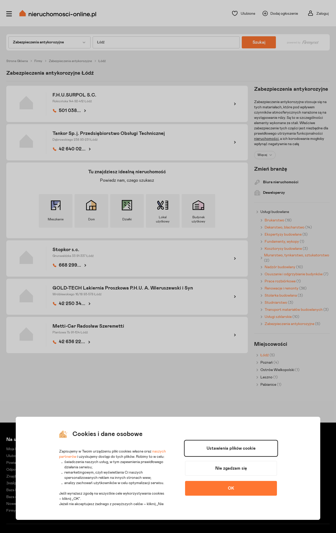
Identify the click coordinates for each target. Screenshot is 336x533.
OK (231, 488)
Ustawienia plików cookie (231, 448)
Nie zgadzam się (231, 468)
